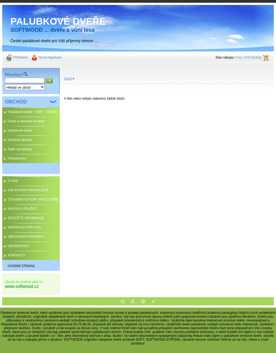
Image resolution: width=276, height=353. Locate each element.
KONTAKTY (16, 255)
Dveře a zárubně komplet (26, 121)
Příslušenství (17, 158)
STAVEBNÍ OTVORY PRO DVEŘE (33, 199)
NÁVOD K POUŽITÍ (22, 209)
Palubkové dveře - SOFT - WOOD (32, 112)
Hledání (14, 74)
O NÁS (13, 181)
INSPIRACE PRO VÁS (24, 227)
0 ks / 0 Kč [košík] (248, 57)
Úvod (68, 78)
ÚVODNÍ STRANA (21, 266)
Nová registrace (50, 57)
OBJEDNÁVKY (19, 246)
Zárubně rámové (20, 140)
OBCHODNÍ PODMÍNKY (26, 237)
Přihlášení (20, 57)
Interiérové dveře (20, 130)
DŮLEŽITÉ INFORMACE (26, 218)
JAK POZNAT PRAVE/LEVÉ (28, 190)
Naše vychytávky (20, 149)
